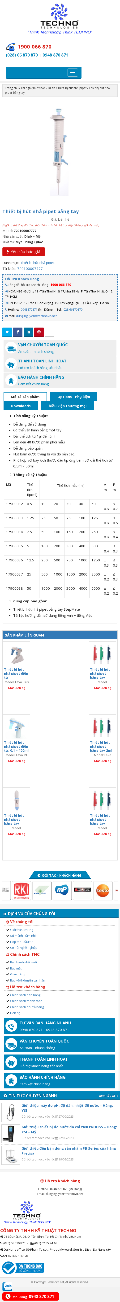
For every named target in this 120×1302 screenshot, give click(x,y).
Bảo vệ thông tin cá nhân (27, 980)
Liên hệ (15, 1013)
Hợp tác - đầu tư (21, 942)
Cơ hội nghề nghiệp (23, 947)
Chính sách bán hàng (25, 995)
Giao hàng (17, 974)
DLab (51, 88)
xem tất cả (108, 1096)
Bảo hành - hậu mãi (24, 962)
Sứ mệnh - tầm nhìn (24, 935)
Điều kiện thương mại (67, 405)
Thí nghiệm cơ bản (33, 88)
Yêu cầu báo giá (23, 251)
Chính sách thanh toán (26, 1001)
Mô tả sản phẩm (25, 396)
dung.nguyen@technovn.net (36, 316)
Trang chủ (11, 88)
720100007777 (30, 268)
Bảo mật (15, 968)
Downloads (21, 405)
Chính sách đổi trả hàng (27, 1007)
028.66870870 (73, 309)
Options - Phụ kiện (73, 396)
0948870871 (29, 309)
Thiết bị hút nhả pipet (72, 88)
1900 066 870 (60, 284)
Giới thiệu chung (21, 930)
